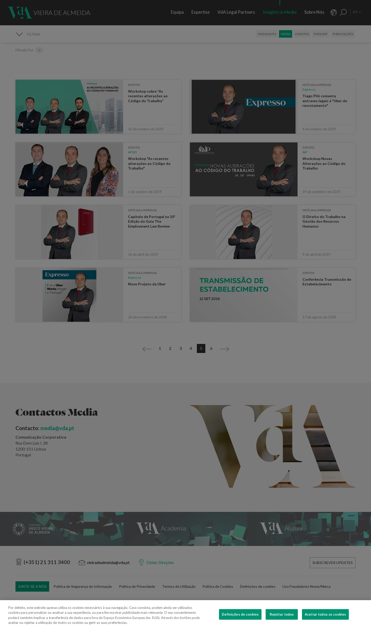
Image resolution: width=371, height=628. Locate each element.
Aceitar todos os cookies (325, 620)
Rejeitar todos (282, 620)
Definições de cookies (240, 620)
